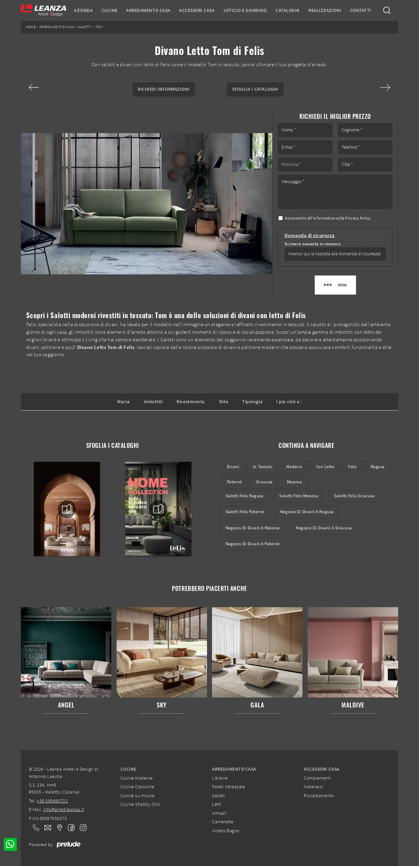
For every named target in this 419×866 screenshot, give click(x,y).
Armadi (219, 813)
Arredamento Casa (148, 10)
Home (31, 27)
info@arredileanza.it (63, 809)
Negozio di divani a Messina (253, 527)
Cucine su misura (138, 795)
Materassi (313, 787)
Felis (352, 466)
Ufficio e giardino (245, 10)
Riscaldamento (319, 795)
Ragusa (378, 466)
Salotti (85, 27)
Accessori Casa (197, 10)
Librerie (220, 778)
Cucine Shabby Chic (140, 804)
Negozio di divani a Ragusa (307, 511)
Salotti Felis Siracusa (354, 495)
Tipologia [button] (252, 402)
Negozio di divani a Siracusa (324, 527)
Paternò (234, 481)
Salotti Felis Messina (298, 495)
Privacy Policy (358, 218)
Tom (99, 27)
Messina (294, 481)
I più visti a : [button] (289, 402)
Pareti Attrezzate (228, 787)
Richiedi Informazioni (163, 89)
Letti (216, 804)
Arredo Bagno (225, 831)
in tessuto (262, 466)
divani (233, 466)
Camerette (222, 822)
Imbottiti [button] (153, 402)
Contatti (360, 10)
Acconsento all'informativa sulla (328, 218)
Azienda (83, 10)
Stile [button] (224, 402)
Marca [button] (123, 402)
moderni (294, 466)
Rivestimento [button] (191, 402)
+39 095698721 (52, 801)
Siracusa (264, 481)
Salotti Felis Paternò (245, 511)
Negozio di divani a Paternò (253, 543)
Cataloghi (288, 10)
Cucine (110, 10)
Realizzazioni (324, 10)
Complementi (317, 778)
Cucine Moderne (137, 778)
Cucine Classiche (137, 787)
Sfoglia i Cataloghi (255, 89)
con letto (325, 466)
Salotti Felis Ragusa (245, 495)
